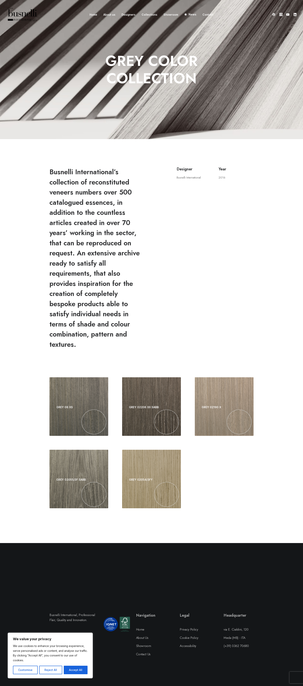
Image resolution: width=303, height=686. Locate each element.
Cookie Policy (189, 637)
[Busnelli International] (22, 14)
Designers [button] (128, 14)
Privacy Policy (189, 629)
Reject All (50, 670)
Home (93, 14)
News (192, 14)
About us (109, 14)
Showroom (170, 14)
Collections (149, 14)
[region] (50, 655)
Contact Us (143, 654)
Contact (208, 14)
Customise (25, 670)
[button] (274, 14)
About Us (142, 637)
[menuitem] (93, 14)
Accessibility (188, 645)
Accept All (75, 670)
